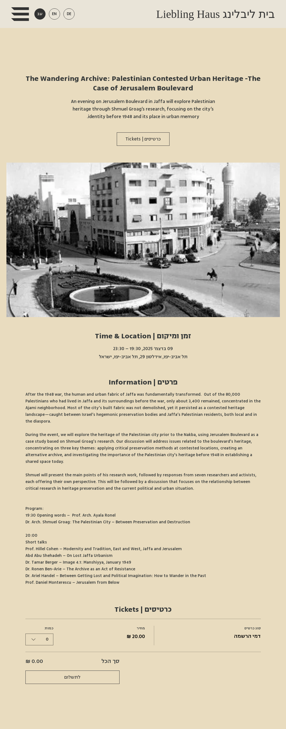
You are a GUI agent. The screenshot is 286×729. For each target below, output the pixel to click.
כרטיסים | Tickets (143, 139)
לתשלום (72, 677)
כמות (49, 628)
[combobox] (39, 639)
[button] (20, 14)
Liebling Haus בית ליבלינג (214, 14)
